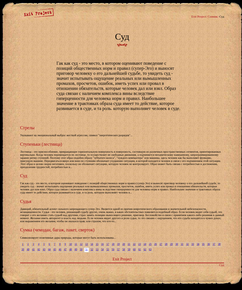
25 (150, 244)
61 (139, 249)
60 (134, 249)
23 (139, 244)
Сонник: (213, 16)
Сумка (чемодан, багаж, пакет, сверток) (57, 229)
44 (49, 249)
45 (54, 249)
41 (33, 249)
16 (102, 244)
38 (219, 244)
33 (192, 244)
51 (86, 249)
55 (107, 249)
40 (28, 249)
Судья (25, 201)
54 (102, 249)
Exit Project (122, 259)
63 (150, 249)
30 (176, 244)
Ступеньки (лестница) (41, 144)
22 (134, 244)
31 (182, 244)
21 (129, 244)
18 (113, 244)
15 (97, 244)
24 (145, 244)
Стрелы (27, 127)
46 (60, 249)
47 (65, 249)
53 (97, 249)
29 (171, 244)
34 (198, 244)
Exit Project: (199, 16)
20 (123, 244)
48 (70, 249)
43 (44, 249)
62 (145, 249)
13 (86, 244)
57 (118, 249)
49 (76, 249)
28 (166, 244)
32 (187, 244)
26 (155, 244)
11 (76, 244)
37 (214, 244)
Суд (23, 175)
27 (161, 244)
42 (38, 249)
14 (92, 244)
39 (23, 249)
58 (123, 249)
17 (107, 244)
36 (208, 244)
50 (81, 249)
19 (118, 244)
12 (81, 244)
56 (113, 249)
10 (70, 244)
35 (203, 244)
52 (92, 249)
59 (129, 249)
